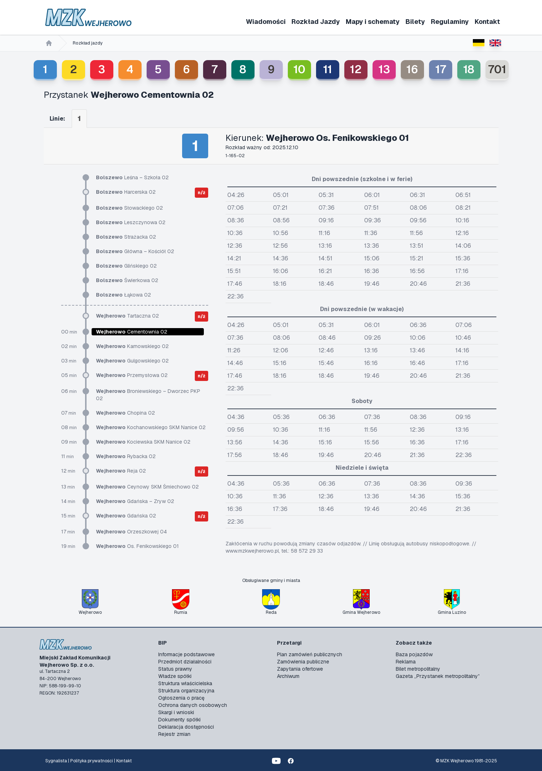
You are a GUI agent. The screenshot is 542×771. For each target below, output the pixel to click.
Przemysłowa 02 (132, 375)
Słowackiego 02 (129, 208)
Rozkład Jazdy (315, 21)
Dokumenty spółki (179, 719)
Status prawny (175, 669)
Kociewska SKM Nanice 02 (143, 442)
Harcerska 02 (126, 192)
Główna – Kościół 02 (135, 251)
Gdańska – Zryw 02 (135, 501)
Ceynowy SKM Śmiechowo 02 (147, 486)
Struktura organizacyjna (186, 690)
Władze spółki (175, 676)
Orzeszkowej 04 (131, 531)
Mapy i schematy (373, 21)
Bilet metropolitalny (418, 669)
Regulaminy (450, 21)
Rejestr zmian (174, 734)
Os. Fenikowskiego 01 (137, 546)
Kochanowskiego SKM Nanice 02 (151, 427)
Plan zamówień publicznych (309, 654)
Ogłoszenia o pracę (181, 698)
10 (299, 69)
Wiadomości (266, 21)
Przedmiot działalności (184, 661)
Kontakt (487, 21)
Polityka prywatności (91, 761)
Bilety (415, 21)
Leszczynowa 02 (130, 222)
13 (384, 69)
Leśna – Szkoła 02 (132, 177)
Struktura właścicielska (185, 683)
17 (440, 69)
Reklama (406, 661)
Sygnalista (56, 761)
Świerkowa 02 (127, 280)
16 (412, 69)
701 (497, 69)
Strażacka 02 (126, 237)
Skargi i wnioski (176, 712)
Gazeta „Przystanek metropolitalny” (438, 676)
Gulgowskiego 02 (132, 360)
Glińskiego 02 (126, 266)
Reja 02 (121, 471)
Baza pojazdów (414, 654)
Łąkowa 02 (123, 295)
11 (327, 69)
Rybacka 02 (126, 456)
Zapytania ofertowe (300, 669)
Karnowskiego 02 (132, 346)
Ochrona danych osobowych (192, 705)
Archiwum (288, 676)
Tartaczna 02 (127, 316)
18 (468, 69)
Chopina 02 (125, 413)
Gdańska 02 (126, 515)
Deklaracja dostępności (186, 727)
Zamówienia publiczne (303, 661)
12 (356, 69)
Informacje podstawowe (186, 654)
